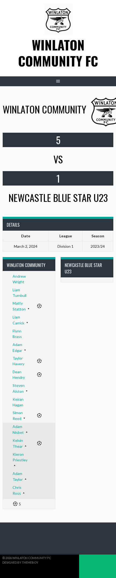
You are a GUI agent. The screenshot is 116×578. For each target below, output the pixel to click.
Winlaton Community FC (58, 52)
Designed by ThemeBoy (20, 562)
